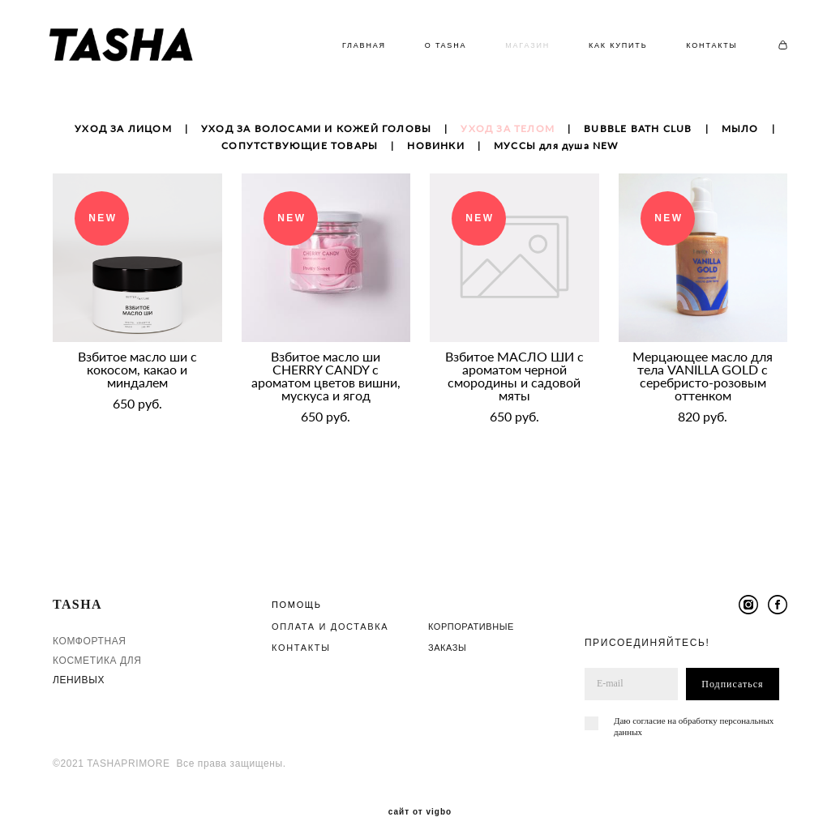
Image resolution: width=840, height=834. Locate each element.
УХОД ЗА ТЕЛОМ (508, 135)
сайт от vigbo (420, 797)
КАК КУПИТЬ (610, 49)
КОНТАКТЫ (705, 49)
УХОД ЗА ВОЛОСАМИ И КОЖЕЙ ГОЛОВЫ (316, 135)
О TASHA (438, 49)
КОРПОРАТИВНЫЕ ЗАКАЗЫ (471, 620)
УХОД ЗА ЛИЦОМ (123, 135)
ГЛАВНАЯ (357, 49)
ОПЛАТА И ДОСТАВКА (330, 610)
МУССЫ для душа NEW (556, 152)
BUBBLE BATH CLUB (638, 135)
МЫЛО (740, 135)
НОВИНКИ (435, 152)
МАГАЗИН (520, 49)
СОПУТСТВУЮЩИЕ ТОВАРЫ (299, 152)
